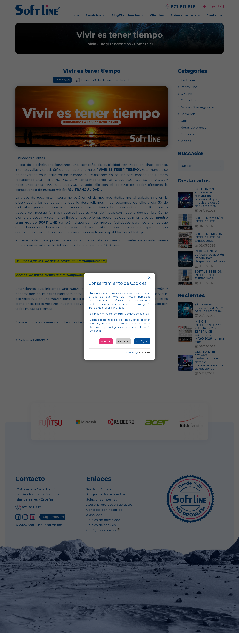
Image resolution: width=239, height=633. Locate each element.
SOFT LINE (144, 352)
